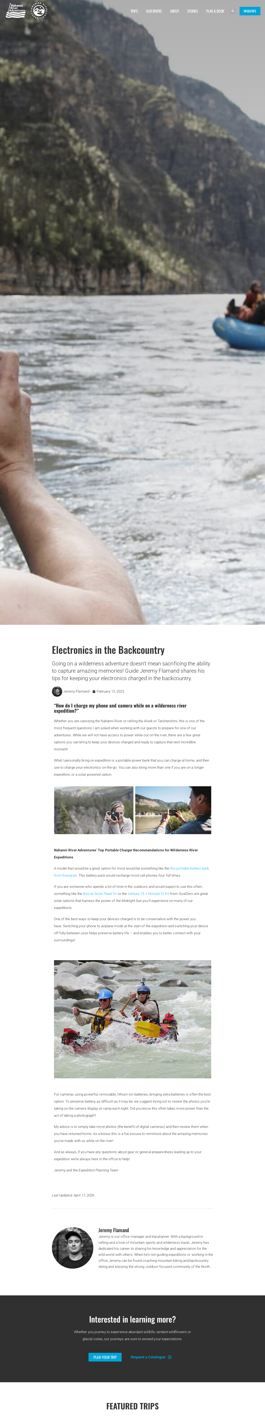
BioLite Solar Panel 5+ (100, 894)
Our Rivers (154, 11)
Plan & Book (215, 11)
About (174, 11)
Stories (192, 11)
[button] (232, 11)
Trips (134, 11)
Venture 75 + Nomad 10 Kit (148, 894)
